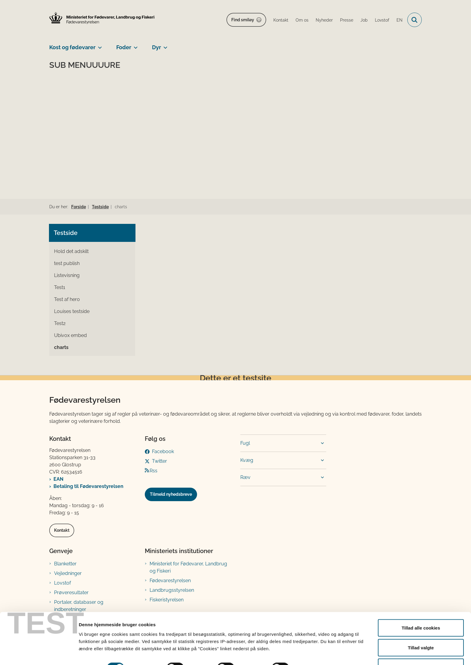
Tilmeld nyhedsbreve (171, 494)
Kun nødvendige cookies (421, 648)
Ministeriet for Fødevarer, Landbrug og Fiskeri (188, 567)
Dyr (156, 47)
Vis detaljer (312, 649)
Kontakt (61, 530)
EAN (58, 479)
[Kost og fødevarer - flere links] (99, 45)
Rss (153, 471)
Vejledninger (68, 573)
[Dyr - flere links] (164, 45)
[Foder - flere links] (134, 45)
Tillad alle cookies (421, 609)
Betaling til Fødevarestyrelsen (88, 486)
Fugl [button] (245, 443)
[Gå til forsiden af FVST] (101, 18)
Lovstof (62, 583)
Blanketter (65, 564)
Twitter (159, 461)
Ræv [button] (245, 477)
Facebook (163, 451)
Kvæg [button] (246, 460)
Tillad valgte (421, 629)
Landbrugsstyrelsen (172, 590)
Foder (123, 47)
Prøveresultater (71, 592)
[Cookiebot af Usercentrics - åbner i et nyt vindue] (39, 653)
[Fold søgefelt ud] (414, 20)
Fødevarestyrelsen (170, 580)
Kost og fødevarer (72, 47)
